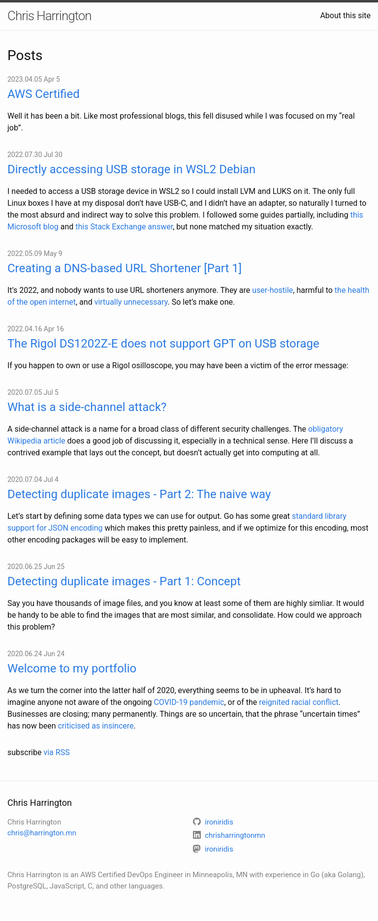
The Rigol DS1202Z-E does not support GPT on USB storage (163, 343)
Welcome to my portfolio (71, 668)
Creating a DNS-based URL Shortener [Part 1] (124, 268)
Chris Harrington (49, 15)
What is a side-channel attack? (86, 407)
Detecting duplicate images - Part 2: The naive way (139, 494)
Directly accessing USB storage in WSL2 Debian (131, 169)
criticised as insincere (95, 725)
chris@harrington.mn (41, 832)
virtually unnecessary (131, 302)
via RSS (56, 752)
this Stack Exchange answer (124, 226)
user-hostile (272, 290)
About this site (345, 15)
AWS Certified (43, 94)
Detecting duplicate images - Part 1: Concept (124, 581)
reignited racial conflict (299, 702)
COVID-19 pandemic (189, 702)
